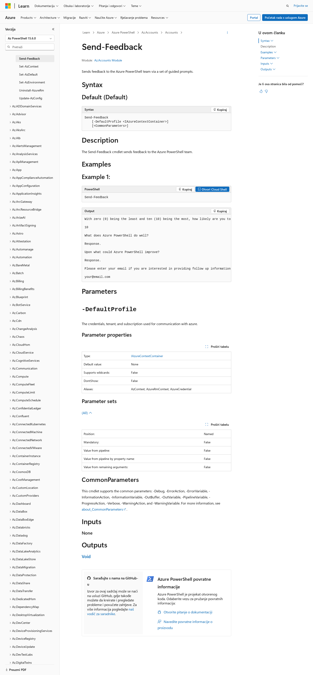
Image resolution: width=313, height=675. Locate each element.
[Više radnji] (227, 32)
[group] (156, 248)
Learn (86, 32)
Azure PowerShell (123, 32)
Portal (254, 17)
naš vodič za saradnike (110, 611)
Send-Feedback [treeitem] (29, 58)
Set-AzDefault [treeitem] (28, 74)
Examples (269, 52)
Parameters (270, 58)
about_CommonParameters (102, 509)
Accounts (171, 32)
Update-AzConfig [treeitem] (30, 98)
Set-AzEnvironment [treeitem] (32, 82)
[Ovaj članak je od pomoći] (261, 91)
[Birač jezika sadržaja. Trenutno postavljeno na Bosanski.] (15, 667)
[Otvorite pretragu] (287, 6)
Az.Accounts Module (108, 60)
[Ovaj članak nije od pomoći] (266, 91)
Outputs (268, 69)
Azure (101, 32)
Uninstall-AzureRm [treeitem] (31, 90)
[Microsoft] (8, 6)
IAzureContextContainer (147, 356)
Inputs (267, 64)
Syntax (267, 41)
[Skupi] (53, 29)
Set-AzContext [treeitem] (28, 66)
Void (86, 556)
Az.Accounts (150, 32)
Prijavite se (301, 5)
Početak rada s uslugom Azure (285, 17)
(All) (87, 412)
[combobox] (29, 38)
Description (268, 46)
